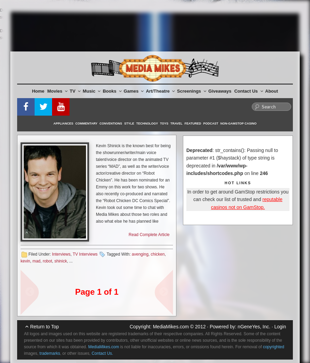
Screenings (191, 91)
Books (112, 91)
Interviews (61, 254)
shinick (60, 261)
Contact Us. (102, 353)
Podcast (210, 123)
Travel (177, 123)
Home (38, 91)
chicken (158, 254)
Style (129, 123)
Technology (147, 123)
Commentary (86, 123)
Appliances (63, 123)
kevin (25, 261)
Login (280, 326)
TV (75, 91)
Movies (57, 91)
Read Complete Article (149, 234)
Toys (164, 123)
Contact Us (248, 91)
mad (36, 261)
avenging (140, 254)
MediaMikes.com (171, 326)
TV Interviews (85, 254)
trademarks (49, 353)
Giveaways (219, 91)
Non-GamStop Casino (238, 123)
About (271, 91)
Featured (193, 123)
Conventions (111, 123)
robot (47, 261)
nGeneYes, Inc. (254, 326)
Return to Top (44, 326)
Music (92, 91)
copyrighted (273, 346)
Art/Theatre (160, 91)
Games (134, 91)
